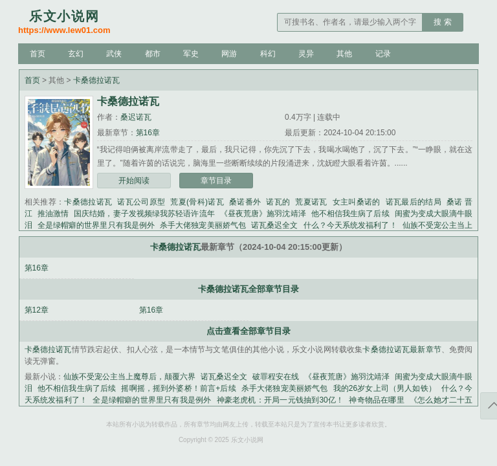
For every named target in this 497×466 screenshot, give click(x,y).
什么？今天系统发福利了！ (350, 225)
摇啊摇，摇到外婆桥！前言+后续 (178, 388)
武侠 (114, 53)
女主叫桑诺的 (357, 201)
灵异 (306, 53)
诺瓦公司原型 (141, 201)
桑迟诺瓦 (135, 117)
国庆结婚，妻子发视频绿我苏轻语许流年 (144, 213)
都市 (152, 53)
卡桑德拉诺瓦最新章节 (401, 349)
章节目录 (216, 180)
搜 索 (442, 22)
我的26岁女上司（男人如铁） (384, 388)
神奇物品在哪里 (376, 400)
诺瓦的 (278, 201)
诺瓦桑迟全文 (274, 225)
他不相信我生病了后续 (350, 213)
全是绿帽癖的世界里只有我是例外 (96, 225)
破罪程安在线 (275, 376)
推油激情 (53, 213)
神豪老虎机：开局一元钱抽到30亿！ (280, 400)
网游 (229, 53)
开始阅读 (133, 180)
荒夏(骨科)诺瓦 (197, 201)
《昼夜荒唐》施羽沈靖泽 (263, 213)
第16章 (148, 132)
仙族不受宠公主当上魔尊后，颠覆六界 (129, 376)
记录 (383, 53)
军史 (191, 53)
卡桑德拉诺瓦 (96, 80)
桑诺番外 (245, 201)
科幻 (268, 53)
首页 (37, 53)
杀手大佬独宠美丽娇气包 (203, 225)
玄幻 (75, 53)
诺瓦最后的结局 (413, 201)
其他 (344, 53)
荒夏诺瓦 (311, 201)
